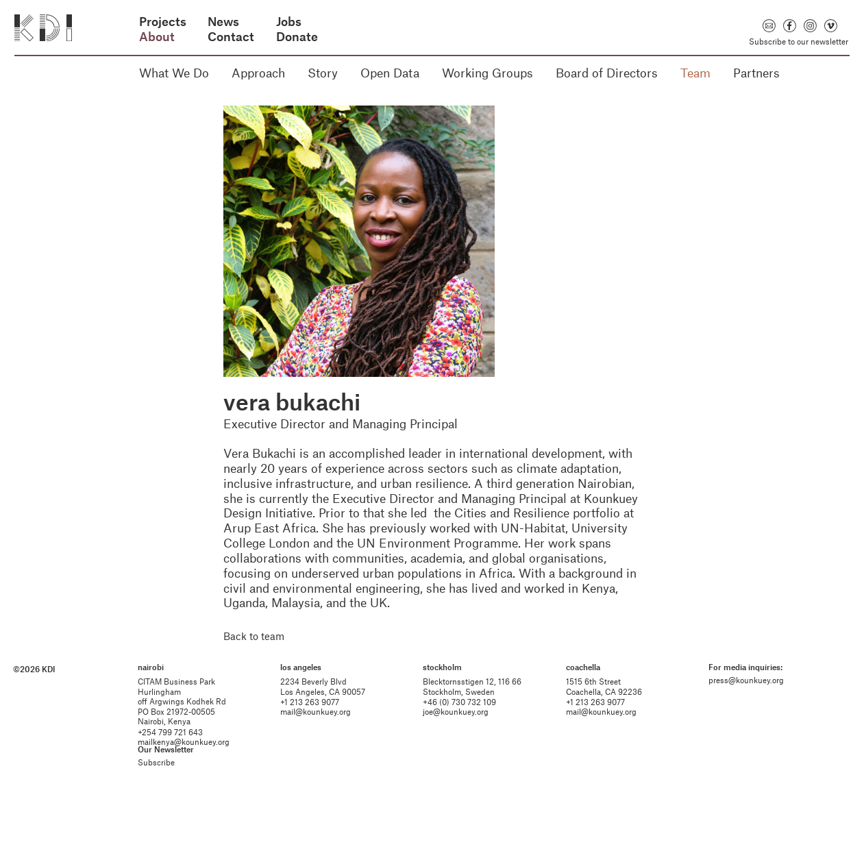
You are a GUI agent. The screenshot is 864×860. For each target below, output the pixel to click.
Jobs (288, 21)
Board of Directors (607, 72)
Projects (162, 21)
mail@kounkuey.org (319, 747)
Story (323, 72)
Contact (231, 36)
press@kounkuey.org (742, 716)
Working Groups (487, 72)
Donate (297, 36)
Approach (258, 72)
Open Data (389, 72)
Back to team (253, 636)
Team (695, 72)
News (223, 21)
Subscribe (162, 798)
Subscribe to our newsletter (798, 41)
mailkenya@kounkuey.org (190, 778)
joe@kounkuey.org (457, 747)
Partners (756, 72)
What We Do (174, 72)
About (157, 36)
